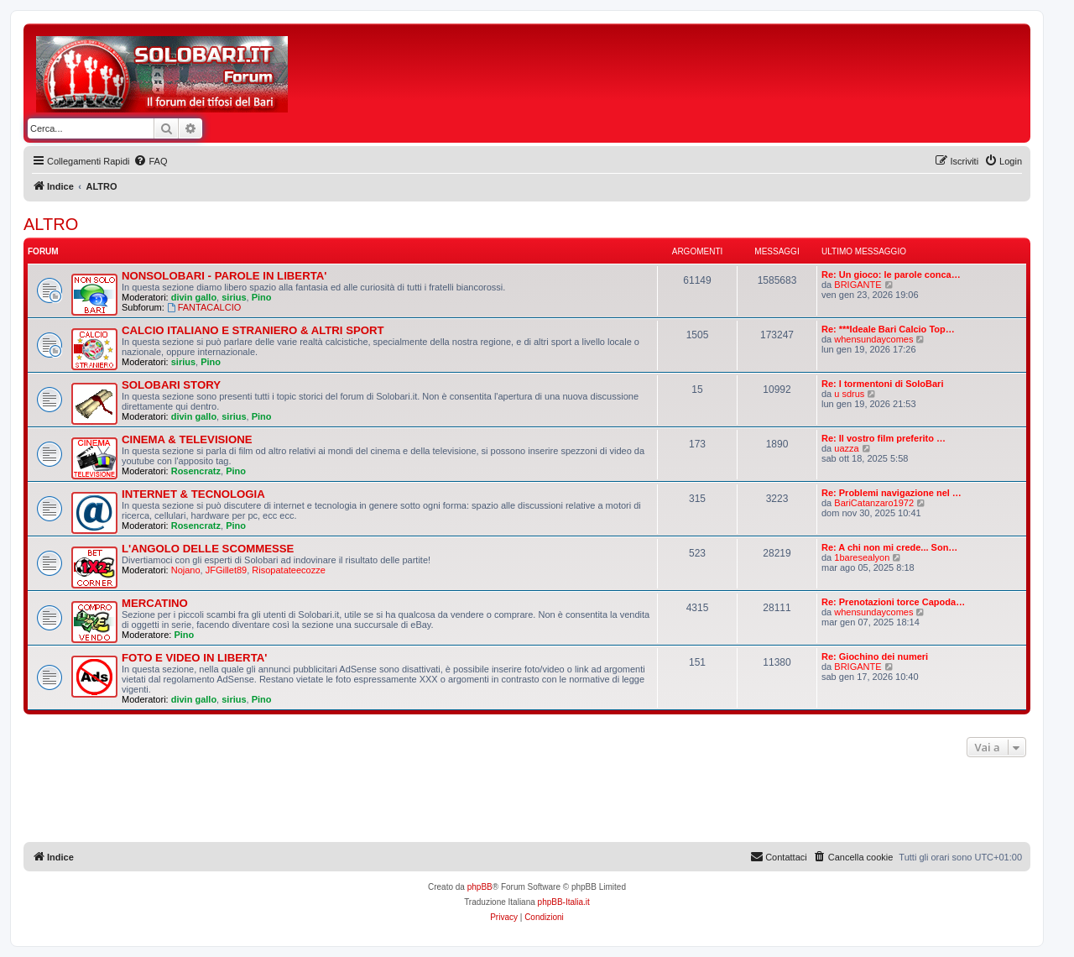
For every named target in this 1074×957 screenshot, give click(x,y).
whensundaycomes (873, 339)
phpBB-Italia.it (564, 902)
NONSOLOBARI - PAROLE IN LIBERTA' (224, 275)
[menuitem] (150, 161)
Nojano (186, 570)
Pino (262, 297)
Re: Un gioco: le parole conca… (891, 274)
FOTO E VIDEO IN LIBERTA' (194, 657)
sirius (234, 297)
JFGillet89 (227, 570)
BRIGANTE (857, 285)
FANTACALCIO (204, 307)
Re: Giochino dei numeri (874, 656)
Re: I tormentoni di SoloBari (882, 384)
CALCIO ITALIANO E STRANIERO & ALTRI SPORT (253, 330)
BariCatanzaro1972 (874, 503)
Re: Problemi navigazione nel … (891, 493)
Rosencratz (196, 471)
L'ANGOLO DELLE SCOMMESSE (208, 548)
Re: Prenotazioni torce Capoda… (893, 602)
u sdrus (849, 394)
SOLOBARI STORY (171, 385)
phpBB (480, 887)
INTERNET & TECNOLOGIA (193, 494)
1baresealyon (861, 557)
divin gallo (193, 297)
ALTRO (50, 224)
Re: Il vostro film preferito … (883, 438)
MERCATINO (155, 603)
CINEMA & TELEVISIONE (187, 439)
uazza (846, 448)
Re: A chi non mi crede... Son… (889, 547)
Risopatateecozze (288, 570)
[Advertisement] (604, 74)
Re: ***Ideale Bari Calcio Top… (888, 329)
